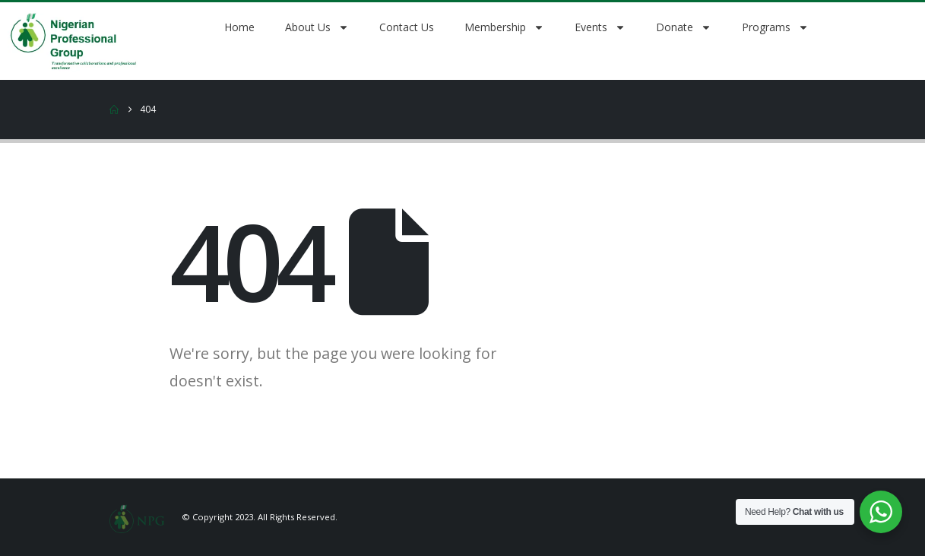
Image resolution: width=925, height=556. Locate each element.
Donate (683, 27)
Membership (504, 27)
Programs (775, 27)
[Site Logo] (137, 517)
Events (600, 27)
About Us (317, 27)
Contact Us (406, 27)
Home (239, 27)
